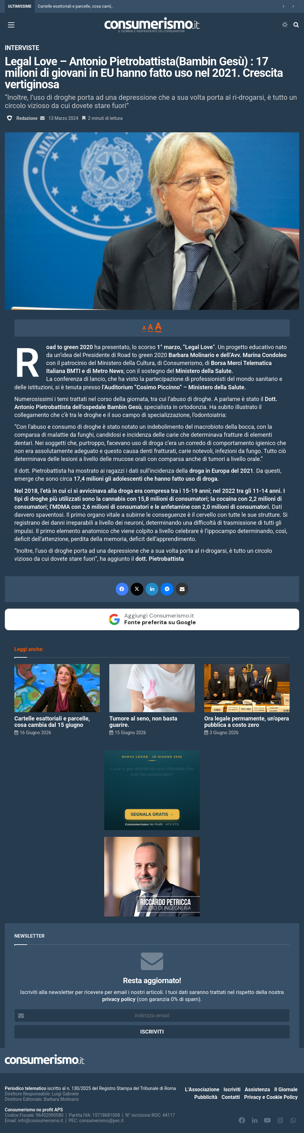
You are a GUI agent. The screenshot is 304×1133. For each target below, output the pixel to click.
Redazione (26, 118)
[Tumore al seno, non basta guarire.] (152, 688)
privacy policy (118, 999)
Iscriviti (232, 1089)
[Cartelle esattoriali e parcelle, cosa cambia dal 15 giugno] (57, 688)
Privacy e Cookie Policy (271, 1097)
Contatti (230, 1097)
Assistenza (257, 1089)
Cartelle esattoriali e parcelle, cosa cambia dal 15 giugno (89, 6)
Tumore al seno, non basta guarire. (143, 721)
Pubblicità (205, 1097)
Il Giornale (286, 1089)
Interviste (22, 48)
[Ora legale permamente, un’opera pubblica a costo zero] (247, 688)
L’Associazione (202, 1089)
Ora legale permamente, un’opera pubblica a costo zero (246, 721)
